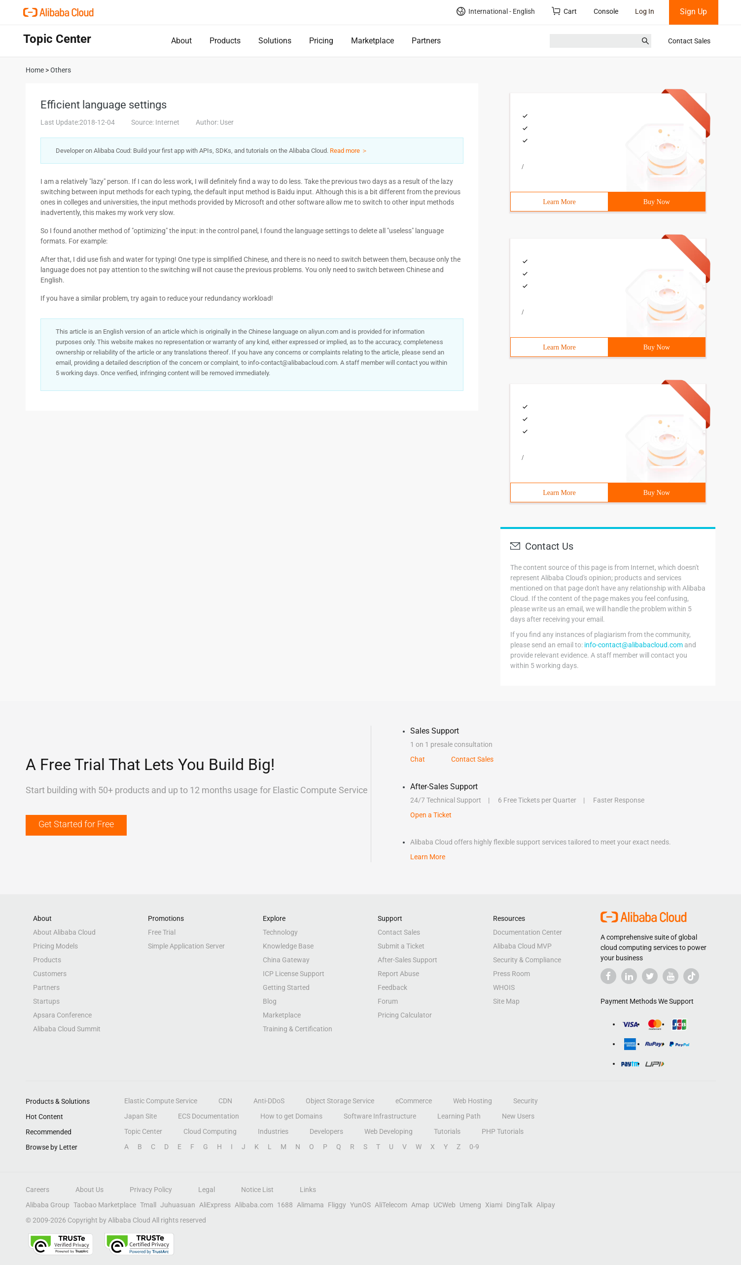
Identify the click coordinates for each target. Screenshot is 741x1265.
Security (525, 1101)
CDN (225, 1101)
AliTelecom (391, 1205)
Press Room (511, 974)
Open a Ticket (431, 815)
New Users (518, 1116)
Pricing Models (55, 946)
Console (606, 11)
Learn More (559, 202)
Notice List (257, 1190)
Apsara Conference (62, 1015)
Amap (420, 1205)
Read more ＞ (349, 150)
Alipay (545, 1205)
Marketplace (372, 40)
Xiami (493, 1205)
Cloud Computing (210, 1131)
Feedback (392, 987)
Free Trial (162, 932)
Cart (564, 11)
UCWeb (444, 1205)
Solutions (274, 40)
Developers (326, 1131)
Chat (417, 759)
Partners (426, 40)
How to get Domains (291, 1116)
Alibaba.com (254, 1205)
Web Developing (388, 1131)
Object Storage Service (340, 1101)
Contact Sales (689, 41)
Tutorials (447, 1131)
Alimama (310, 1205)
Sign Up (693, 11)
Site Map (506, 1001)
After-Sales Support (407, 960)
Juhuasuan (177, 1205)
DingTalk (519, 1205)
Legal (206, 1190)
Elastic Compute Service (160, 1101)
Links (308, 1190)
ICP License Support (293, 974)
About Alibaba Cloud (64, 932)
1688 (285, 1205)
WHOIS (504, 987)
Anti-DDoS (268, 1101)
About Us (89, 1190)
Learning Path (459, 1116)
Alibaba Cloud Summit (67, 1029)
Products (225, 40)
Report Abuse (398, 974)
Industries (273, 1131)
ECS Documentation (208, 1116)
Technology (280, 932)
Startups (46, 1001)
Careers (37, 1190)
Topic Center (143, 1131)
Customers (50, 974)
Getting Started (286, 987)
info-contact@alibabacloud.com (633, 645)
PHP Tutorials (503, 1131)
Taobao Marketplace (104, 1205)
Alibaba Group (48, 1205)
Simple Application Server (186, 946)
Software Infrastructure (380, 1116)
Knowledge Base (288, 946)
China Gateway (286, 960)
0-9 (474, 1147)
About (181, 40)
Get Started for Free (76, 824)
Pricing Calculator (405, 1015)
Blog (270, 1001)
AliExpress (215, 1205)
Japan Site (140, 1116)
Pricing (321, 40)
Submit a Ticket (401, 946)
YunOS (360, 1205)
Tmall (148, 1205)
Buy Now (656, 202)
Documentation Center (527, 932)
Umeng (470, 1205)
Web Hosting (472, 1101)
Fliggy (337, 1205)
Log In (644, 11)
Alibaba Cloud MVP (522, 946)
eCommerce (413, 1101)
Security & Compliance (527, 960)
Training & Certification (297, 1029)
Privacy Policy (151, 1190)
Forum (388, 1001)
